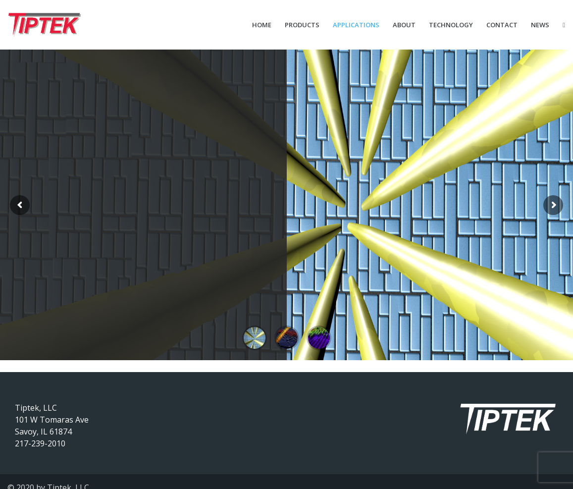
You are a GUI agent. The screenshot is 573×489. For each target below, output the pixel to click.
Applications (356, 24)
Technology (451, 24)
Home (261, 24)
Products (302, 24)
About (404, 24)
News (540, 24)
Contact (502, 24)
